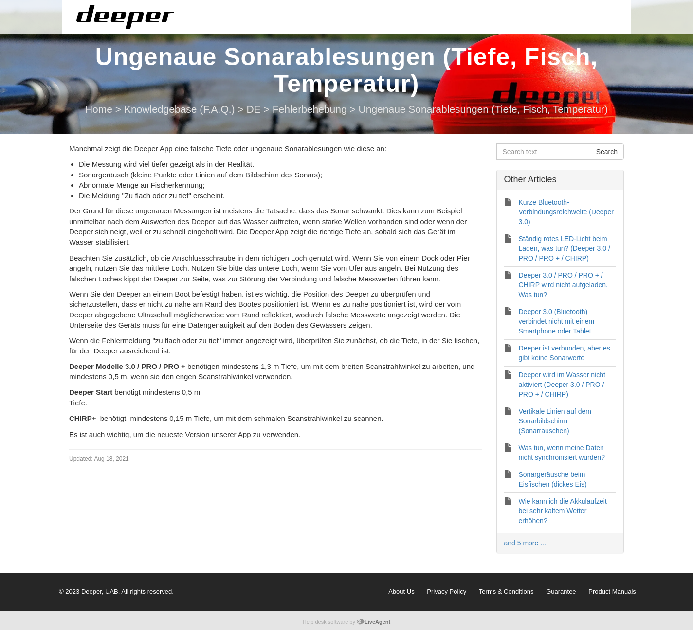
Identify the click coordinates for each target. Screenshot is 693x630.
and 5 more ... (525, 543)
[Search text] (543, 151)
